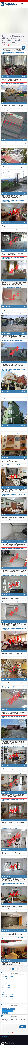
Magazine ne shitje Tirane (7, 994)
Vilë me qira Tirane (6, 980)
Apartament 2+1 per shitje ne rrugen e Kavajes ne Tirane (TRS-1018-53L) (14, 629)
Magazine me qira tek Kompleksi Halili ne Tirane (12, 601)
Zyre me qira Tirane (6, 987)
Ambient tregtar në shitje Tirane (8, 998)
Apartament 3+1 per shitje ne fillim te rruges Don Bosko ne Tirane (13, 495)
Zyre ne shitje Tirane (6, 989)
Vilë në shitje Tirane (6, 983)
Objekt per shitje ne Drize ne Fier (9, 147)
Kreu (9, 1032)
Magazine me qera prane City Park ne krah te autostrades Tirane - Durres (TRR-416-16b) (14, 687)
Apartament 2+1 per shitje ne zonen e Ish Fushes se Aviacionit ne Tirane (13, 201)
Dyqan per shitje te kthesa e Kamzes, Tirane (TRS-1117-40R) (13, 938)
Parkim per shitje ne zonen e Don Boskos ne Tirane (13, 522)
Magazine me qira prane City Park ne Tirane (11, 658)
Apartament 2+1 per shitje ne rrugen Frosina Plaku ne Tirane (13, 800)
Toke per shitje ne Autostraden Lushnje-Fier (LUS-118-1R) (13, 111)
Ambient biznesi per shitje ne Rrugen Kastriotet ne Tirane (14, 911)
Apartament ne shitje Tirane (7, 978)
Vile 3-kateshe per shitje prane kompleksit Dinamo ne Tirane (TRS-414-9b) (13, 399)
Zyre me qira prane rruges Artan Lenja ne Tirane (12, 287)
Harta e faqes (4, 1036)
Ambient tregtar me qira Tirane (8, 996)
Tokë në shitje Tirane (6, 985)
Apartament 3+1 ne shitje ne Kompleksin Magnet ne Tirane (13, 53)
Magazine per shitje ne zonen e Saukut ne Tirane (12, 313)
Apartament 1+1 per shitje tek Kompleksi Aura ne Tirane (14, 575)
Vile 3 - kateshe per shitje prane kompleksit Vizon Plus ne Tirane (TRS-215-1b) (14, 433)
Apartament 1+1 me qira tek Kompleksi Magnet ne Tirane (14, 773)
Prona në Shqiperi (5, 1000)
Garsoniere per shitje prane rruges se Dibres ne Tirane (13, 857)
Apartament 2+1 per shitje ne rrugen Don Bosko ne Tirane (12, 465)
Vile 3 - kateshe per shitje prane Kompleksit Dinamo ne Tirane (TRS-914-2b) (13, 370)
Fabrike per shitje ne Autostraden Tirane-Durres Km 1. (13, 83)
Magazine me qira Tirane (7, 992)
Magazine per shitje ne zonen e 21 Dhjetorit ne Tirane (13, 746)
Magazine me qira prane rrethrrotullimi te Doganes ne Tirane (13, 230)
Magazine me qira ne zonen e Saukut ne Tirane (12, 340)
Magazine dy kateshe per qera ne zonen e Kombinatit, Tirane (13, 717)
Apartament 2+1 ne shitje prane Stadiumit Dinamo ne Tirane (13, 884)
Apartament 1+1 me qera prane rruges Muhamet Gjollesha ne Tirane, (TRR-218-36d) (12, 828)
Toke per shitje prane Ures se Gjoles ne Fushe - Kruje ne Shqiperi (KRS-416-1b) (14, 171)
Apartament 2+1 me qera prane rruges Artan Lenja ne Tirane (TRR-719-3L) (13, 258)
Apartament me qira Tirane (7, 976)
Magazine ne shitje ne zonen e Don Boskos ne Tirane (13, 548)
